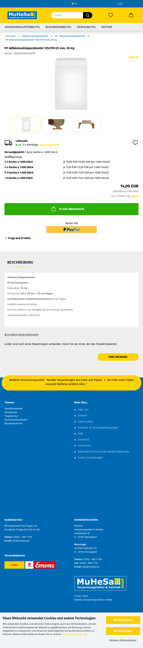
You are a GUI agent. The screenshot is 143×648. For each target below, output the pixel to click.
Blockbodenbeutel (59, 27)
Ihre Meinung (118, 357)
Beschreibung (20, 262)
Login (119, 3)
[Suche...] (87, 15)
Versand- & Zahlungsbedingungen (98, 427)
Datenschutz (85, 421)
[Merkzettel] (110, 15)
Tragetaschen (11, 416)
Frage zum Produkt (19, 238)
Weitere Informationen (122, 640)
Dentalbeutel (86, 27)
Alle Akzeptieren (123, 620)
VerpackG (83, 439)
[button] (131, 15)
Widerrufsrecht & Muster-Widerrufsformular (104, 451)
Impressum (84, 445)
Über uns (83, 409)
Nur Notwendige (123, 631)
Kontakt (82, 415)
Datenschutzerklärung (74, 634)
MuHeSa (134, 57)
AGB (80, 433)
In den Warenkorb (67, 209)
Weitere (106, 27)
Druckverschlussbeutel (15, 419)
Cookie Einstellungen (90, 457)
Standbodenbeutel (13, 408)
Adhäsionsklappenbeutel (22, 27)
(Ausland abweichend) (49, 145)
